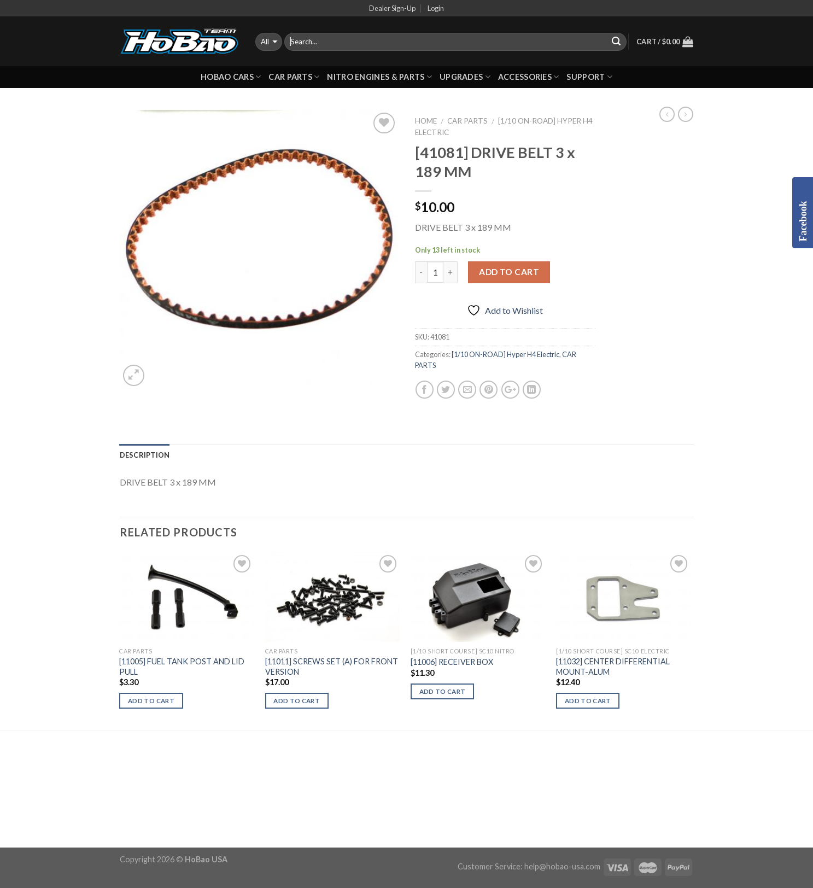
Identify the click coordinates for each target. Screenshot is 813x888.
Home (426, 120)
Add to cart (509, 272)
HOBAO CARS (231, 77)
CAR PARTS (293, 77)
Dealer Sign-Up (392, 8)
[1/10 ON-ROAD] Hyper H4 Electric (505, 354)
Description (145, 455)
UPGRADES (465, 77)
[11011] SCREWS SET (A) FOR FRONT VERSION (331, 666)
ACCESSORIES (528, 77)
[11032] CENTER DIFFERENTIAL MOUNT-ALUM (613, 666)
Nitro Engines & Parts (379, 77)
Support (589, 77)
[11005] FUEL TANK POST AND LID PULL (181, 666)
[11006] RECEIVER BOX (452, 662)
